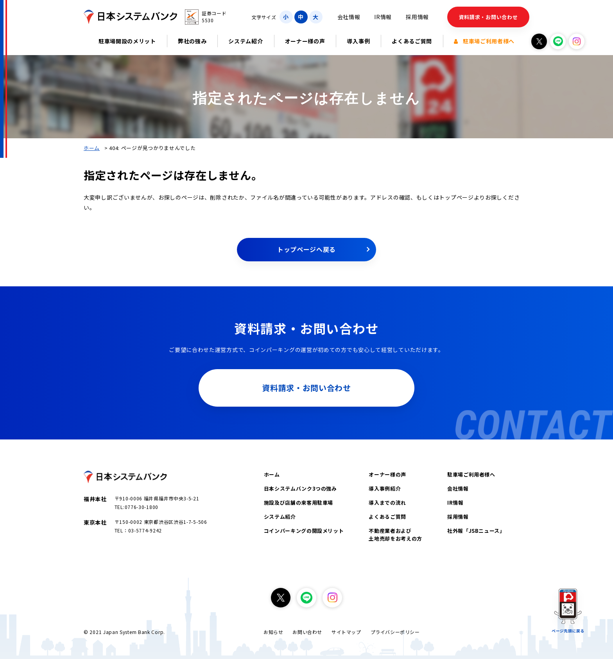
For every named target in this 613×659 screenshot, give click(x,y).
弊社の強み (192, 41)
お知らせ (273, 632)
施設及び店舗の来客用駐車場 (298, 502)
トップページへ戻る (306, 249)
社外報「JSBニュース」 (476, 530)
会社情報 (348, 17)
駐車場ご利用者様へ (484, 41)
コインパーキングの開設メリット (304, 530)
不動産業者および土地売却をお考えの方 (395, 534)
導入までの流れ (387, 502)
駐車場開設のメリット (127, 41)
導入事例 (358, 41)
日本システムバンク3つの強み (300, 488)
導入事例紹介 (385, 488)
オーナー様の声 (305, 41)
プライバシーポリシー (395, 632)
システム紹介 (245, 41)
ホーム (92, 148)
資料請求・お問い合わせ (488, 17)
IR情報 (383, 17)
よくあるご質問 (412, 41)
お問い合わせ (307, 632)
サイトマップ (346, 632)
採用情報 (417, 17)
